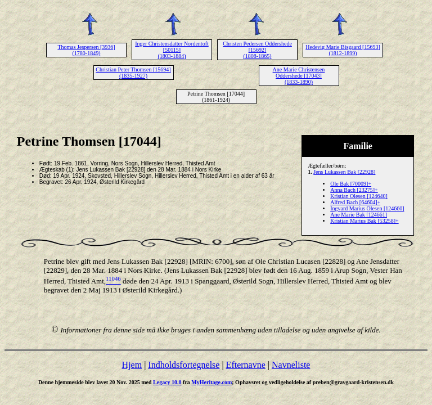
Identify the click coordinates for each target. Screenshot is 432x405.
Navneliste (291, 365)
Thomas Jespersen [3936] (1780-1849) (86, 50)
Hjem (132, 365)
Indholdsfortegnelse (183, 365)
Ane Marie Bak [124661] (358, 215)
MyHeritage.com (211, 382)
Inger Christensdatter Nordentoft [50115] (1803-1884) (172, 49)
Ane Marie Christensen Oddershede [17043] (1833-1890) (299, 75)
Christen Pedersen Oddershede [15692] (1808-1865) (257, 49)
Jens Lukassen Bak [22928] (344, 172)
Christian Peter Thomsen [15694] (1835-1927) (133, 72)
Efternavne (246, 365)
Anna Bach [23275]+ (354, 190)
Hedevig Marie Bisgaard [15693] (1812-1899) (342, 50)
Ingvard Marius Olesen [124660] (367, 208)
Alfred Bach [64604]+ (355, 202)
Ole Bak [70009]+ (350, 184)
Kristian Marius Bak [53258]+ (364, 221)
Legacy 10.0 (167, 382)
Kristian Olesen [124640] (359, 196)
